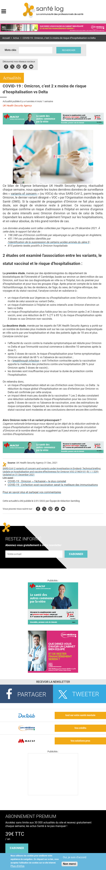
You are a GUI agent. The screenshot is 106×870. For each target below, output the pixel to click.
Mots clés (10, 50)
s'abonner (17, 848)
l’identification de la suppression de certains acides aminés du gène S (48, 242)
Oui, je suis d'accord (74, 857)
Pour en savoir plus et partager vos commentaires (32, 492)
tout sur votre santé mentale (80, 715)
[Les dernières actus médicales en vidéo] (53, 794)
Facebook (6, 66)
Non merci (69, 863)
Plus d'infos (17, 866)
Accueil (6, 38)
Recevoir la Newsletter (53, 681)
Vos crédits (80, 728)
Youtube (63, 508)
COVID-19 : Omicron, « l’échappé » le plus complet (37, 481)
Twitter (12, 66)
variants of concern (24, 193)
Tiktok (25, 66)
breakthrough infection (26, 360)
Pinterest (18, 66)
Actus (16, 38)
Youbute (31, 66)
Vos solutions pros (80, 740)
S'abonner (76, 554)
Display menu (3, 10)
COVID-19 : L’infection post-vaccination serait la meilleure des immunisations (53, 484)
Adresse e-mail (14, 548)
